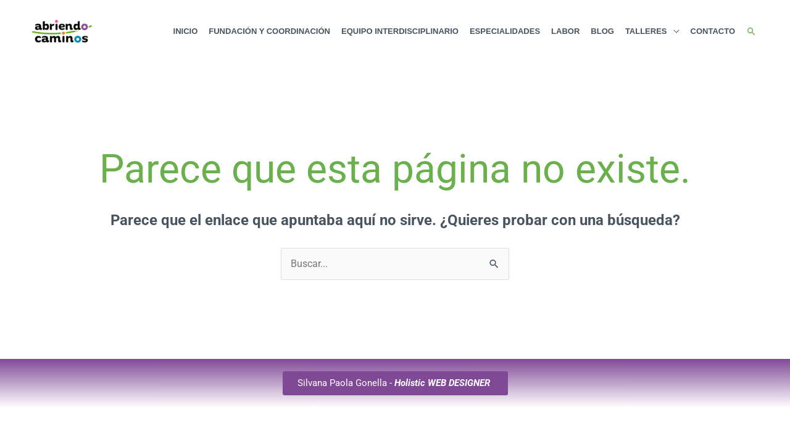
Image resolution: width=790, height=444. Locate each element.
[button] (751, 32)
